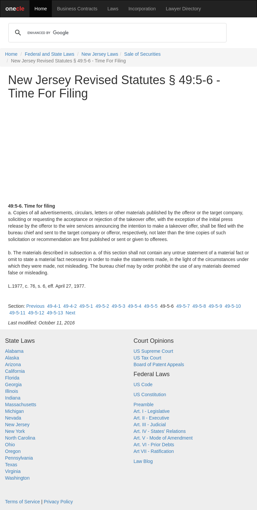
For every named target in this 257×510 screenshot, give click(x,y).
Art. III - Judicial (150, 424)
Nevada (13, 418)
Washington (17, 478)
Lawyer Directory (183, 8)
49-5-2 (102, 306)
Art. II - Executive (151, 418)
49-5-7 (183, 306)
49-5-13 (55, 312)
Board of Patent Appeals (159, 364)
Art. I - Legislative (152, 411)
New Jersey (17, 424)
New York (15, 431)
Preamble (144, 404)
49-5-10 (233, 306)
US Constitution (150, 394)
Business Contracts (77, 8)
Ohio (10, 444)
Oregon (13, 451)
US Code (143, 384)
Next (70, 312)
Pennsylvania (19, 458)
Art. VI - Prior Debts (154, 444)
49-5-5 (150, 306)
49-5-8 (199, 306)
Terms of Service (22, 501)
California (15, 371)
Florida (12, 377)
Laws (112, 8)
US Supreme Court (153, 351)
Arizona (13, 364)
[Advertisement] (128, 151)
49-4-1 (54, 306)
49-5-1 (86, 306)
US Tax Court (147, 357)
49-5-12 (36, 312)
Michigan (14, 411)
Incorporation (142, 8)
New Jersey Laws (100, 54)
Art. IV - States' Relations (160, 431)
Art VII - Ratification (154, 451)
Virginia (12, 471)
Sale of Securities (142, 54)
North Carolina (20, 438)
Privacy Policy (58, 501)
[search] (116, 33)
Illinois (11, 391)
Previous (35, 306)
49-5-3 (118, 306)
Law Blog (143, 461)
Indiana (12, 398)
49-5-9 (215, 306)
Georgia (13, 384)
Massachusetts (20, 404)
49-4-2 (70, 306)
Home (40, 8)
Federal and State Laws (49, 54)
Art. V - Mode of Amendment (163, 438)
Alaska (12, 357)
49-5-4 (134, 306)
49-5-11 (17, 312)
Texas (11, 464)
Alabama (14, 351)
